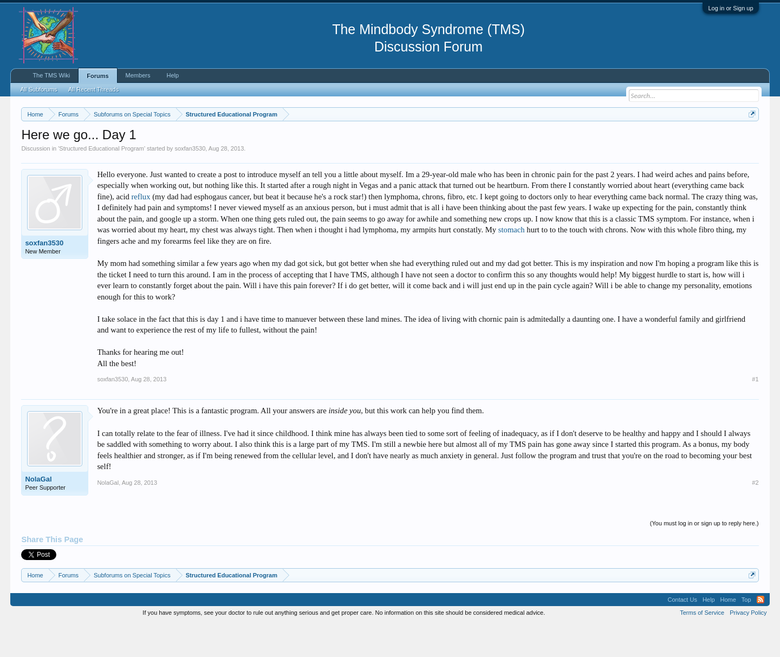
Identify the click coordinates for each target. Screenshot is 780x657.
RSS (760, 632)
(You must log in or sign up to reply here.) (704, 555)
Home (728, 632)
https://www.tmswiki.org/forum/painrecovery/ (517, 140)
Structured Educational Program (101, 181)
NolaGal (38, 512)
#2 (755, 515)
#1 (755, 412)
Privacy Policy (748, 645)
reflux (140, 229)
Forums (97, 76)
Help (172, 75)
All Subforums (38, 89)
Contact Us (682, 632)
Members (138, 75)
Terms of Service (702, 645)
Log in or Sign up (730, 8)
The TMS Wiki (51, 75)
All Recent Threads (93, 89)
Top (746, 632)
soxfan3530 (189, 181)
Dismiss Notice (750, 139)
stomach (511, 262)
